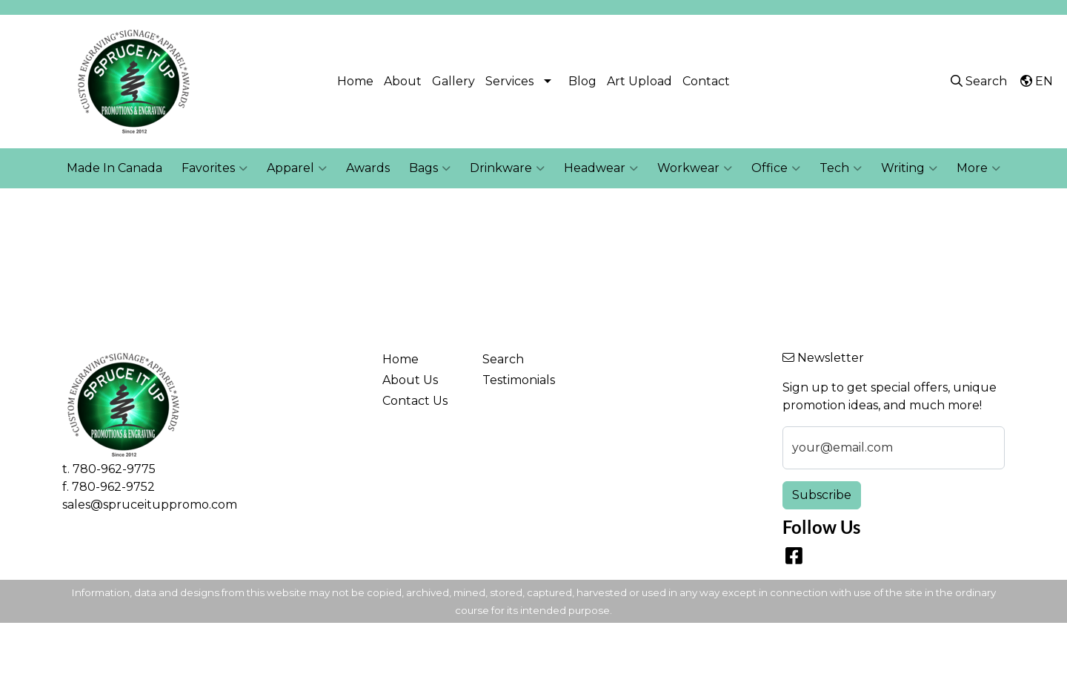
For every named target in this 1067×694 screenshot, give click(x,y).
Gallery (453, 81)
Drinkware (507, 168)
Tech (841, 168)
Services (509, 81)
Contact (706, 81)
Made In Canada (114, 168)
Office (775, 168)
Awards (368, 168)
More (978, 168)
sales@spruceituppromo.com (149, 505)
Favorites (214, 168)
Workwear (694, 168)
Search (503, 359)
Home (355, 81)
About (403, 81)
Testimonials (518, 380)
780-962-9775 (114, 469)
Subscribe (821, 495)
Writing (909, 168)
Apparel (297, 168)
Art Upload (639, 81)
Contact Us (415, 401)
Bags (430, 168)
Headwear (601, 168)
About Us (410, 380)
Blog (582, 81)
